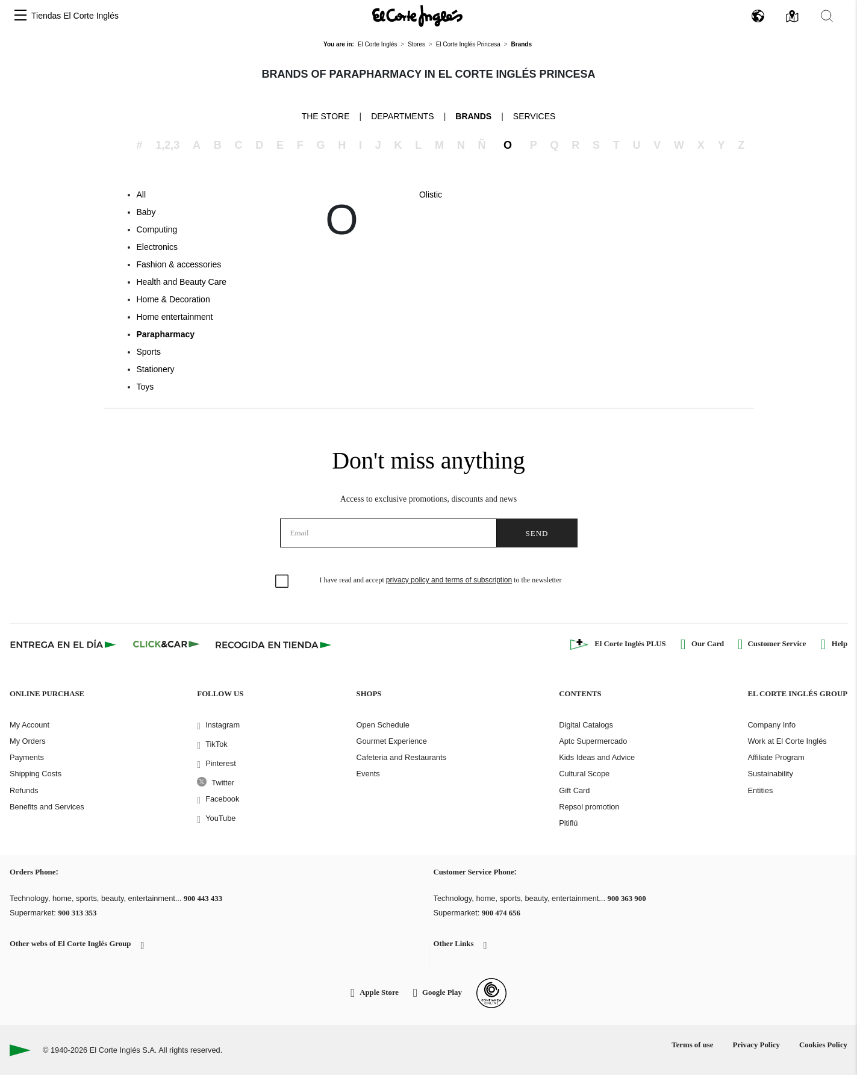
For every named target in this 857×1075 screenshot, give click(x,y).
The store (326, 115)
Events (368, 773)
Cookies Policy (823, 1045)
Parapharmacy (166, 334)
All (141, 194)
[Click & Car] (166, 644)
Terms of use (692, 1045)
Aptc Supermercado (593, 741)
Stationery (156, 369)
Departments (402, 116)
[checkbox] (282, 582)
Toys (145, 386)
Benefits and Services (47, 806)
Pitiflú (568, 822)
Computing (157, 229)
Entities (760, 790)
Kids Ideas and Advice (597, 757)
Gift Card (574, 790)
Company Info (771, 724)
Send (537, 533)
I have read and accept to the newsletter (441, 580)
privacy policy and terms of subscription (449, 580)
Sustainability (770, 773)
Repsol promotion (589, 806)
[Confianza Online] (491, 993)
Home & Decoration (173, 299)
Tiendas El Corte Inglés (75, 15)
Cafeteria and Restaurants (401, 757)
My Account (29, 724)
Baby (146, 212)
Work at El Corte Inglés (786, 741)
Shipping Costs (35, 773)
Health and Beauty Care (181, 282)
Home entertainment (175, 317)
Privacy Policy (756, 1045)
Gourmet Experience (392, 741)
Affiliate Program (775, 757)
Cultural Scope (584, 773)
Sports (149, 352)
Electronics (157, 247)
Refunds (24, 790)
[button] (20, 16)
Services (534, 116)
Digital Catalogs (586, 724)
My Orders (28, 741)
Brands (473, 116)
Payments (27, 757)
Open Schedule (383, 724)
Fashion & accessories (179, 264)
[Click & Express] (64, 644)
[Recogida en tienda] (273, 644)
